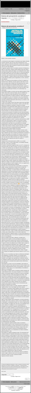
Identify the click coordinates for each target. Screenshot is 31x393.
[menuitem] (6, 9)
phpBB (12, 386)
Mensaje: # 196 (4, 27)
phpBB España (19, 389)
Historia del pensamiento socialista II (13, 16)
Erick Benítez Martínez (5, 21)
